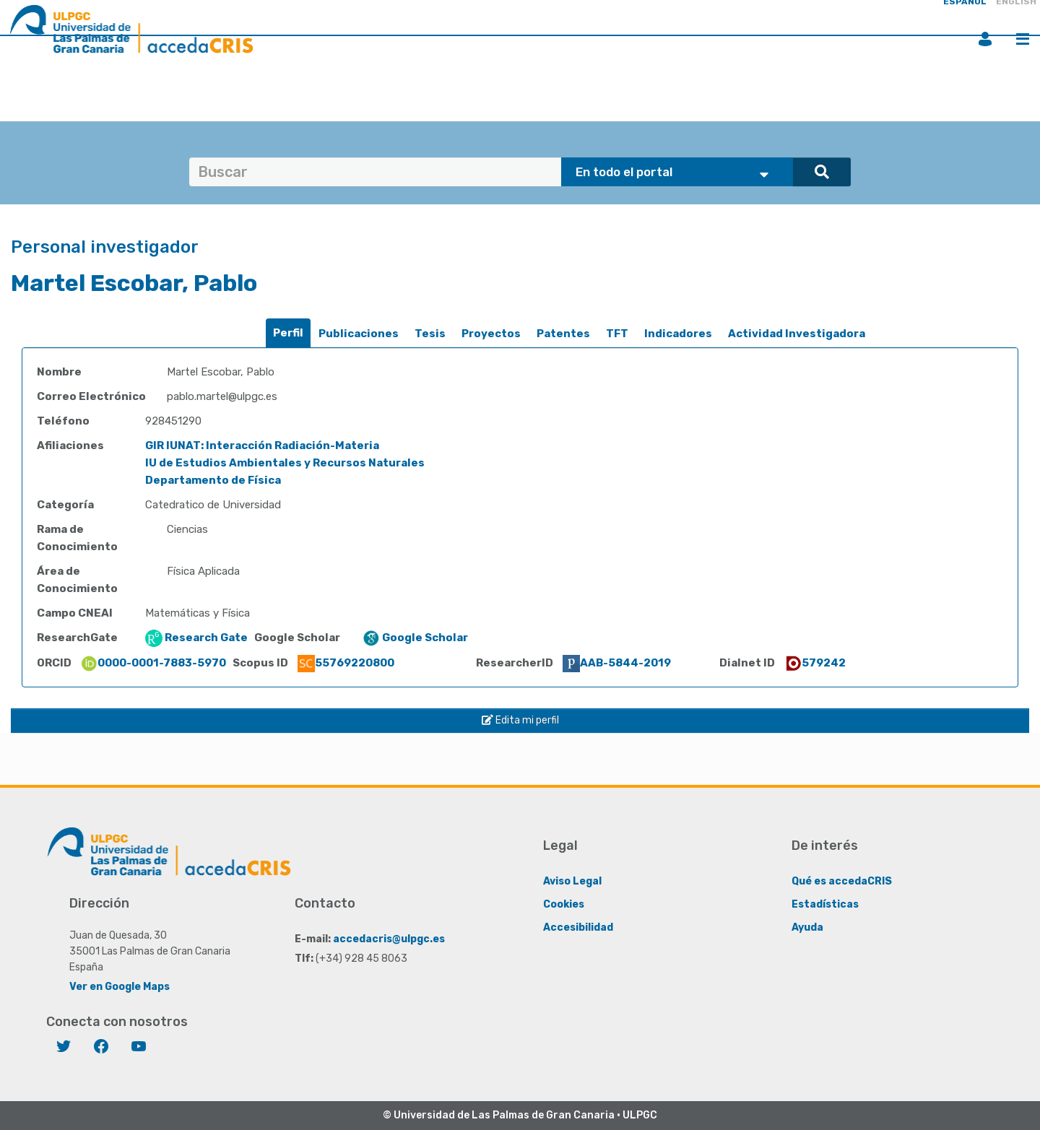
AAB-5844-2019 (617, 662)
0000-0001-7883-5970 (153, 662)
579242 (815, 662)
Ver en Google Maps (119, 987)
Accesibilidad (578, 927)
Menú (1022, 39)
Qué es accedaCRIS (842, 881)
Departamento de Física (213, 480)
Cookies (563, 904)
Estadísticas (825, 904)
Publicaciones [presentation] (358, 333)
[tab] (288, 333)
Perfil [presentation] (288, 332)
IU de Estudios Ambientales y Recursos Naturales (285, 462)
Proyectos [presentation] (491, 333)
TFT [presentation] (617, 333)
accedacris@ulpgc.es (389, 939)
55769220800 (346, 662)
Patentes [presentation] (563, 333)
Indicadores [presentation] (678, 333)
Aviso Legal (572, 881)
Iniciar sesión (985, 39)
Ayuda (807, 927)
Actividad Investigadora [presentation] (796, 333)
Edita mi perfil (520, 720)
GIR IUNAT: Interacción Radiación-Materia (262, 445)
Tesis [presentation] (430, 333)
